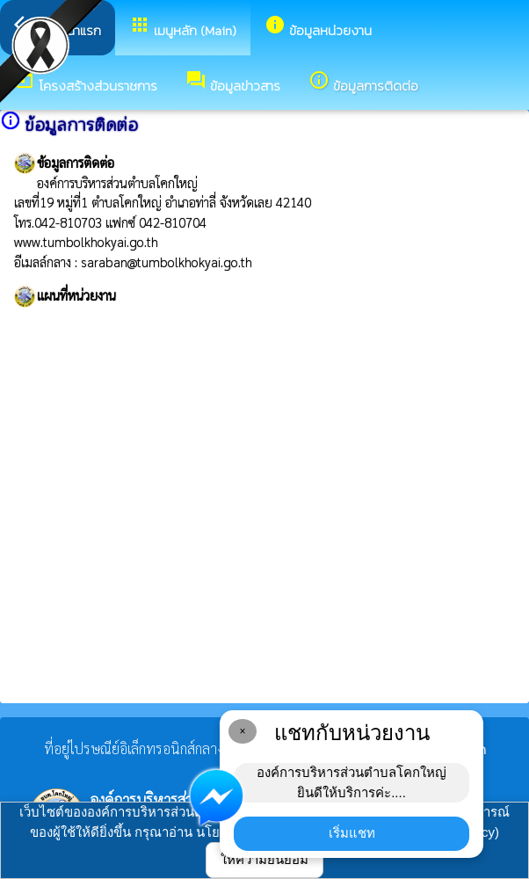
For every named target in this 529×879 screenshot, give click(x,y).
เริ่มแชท (352, 832)
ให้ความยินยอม (264, 859)
